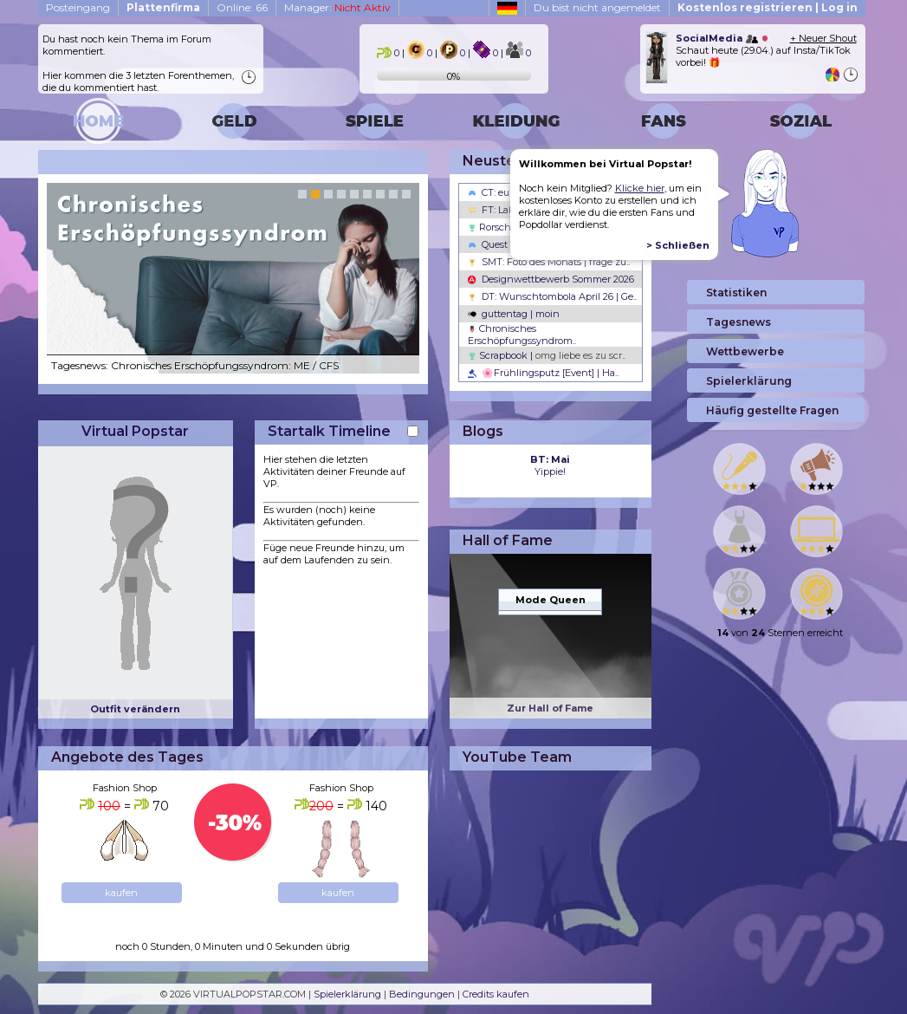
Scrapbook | (546, 355)
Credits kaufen (496, 994)
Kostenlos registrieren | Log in (767, 7)
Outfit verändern (135, 709)
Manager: (337, 7)
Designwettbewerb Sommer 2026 (551, 279)
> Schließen (677, 245)
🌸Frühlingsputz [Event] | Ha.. (543, 373)
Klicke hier (639, 188)
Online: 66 (242, 7)
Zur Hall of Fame (550, 708)
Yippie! (550, 465)
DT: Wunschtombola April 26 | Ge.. (552, 296)
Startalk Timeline (329, 431)
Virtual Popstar (135, 431)
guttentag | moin (514, 314)
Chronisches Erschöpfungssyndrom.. (522, 334)
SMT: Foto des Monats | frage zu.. (549, 262)
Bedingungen (422, 994)
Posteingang (78, 7)
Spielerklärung (347, 994)
